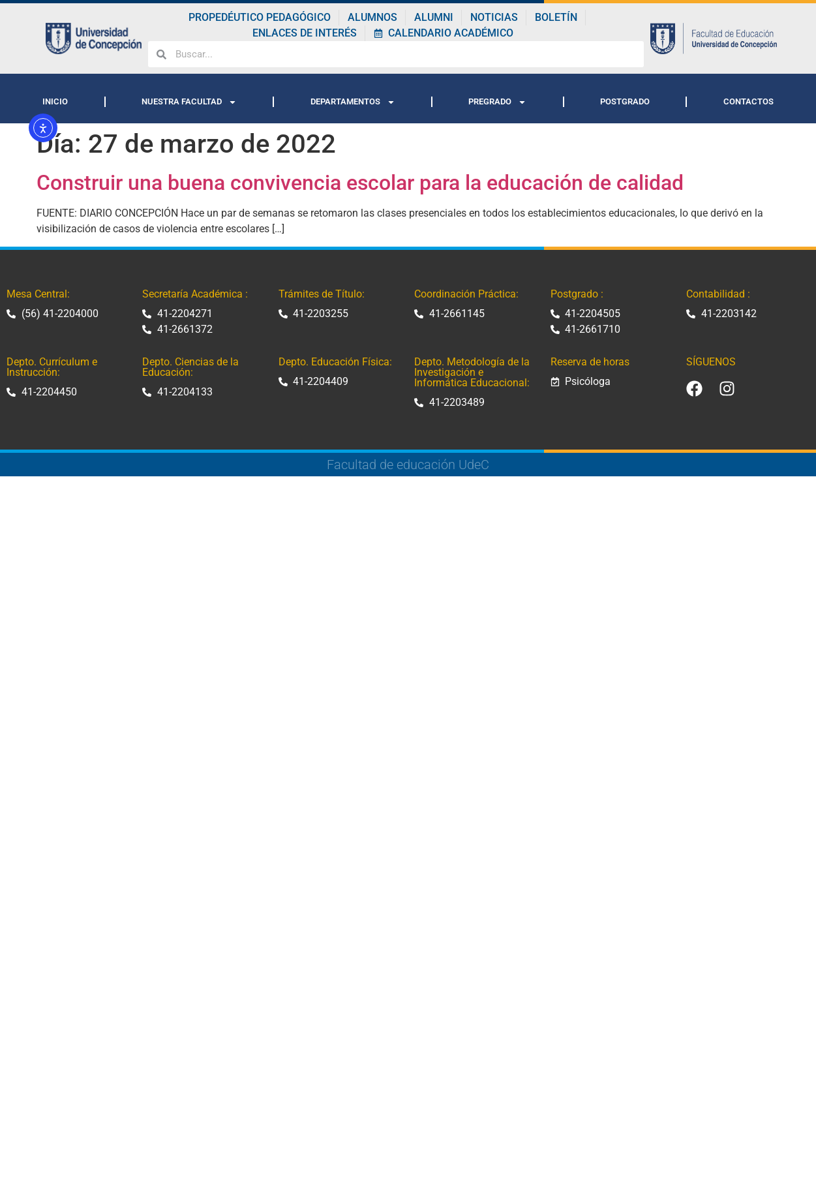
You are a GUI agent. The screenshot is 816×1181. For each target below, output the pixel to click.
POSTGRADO (625, 101)
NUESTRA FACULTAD (189, 102)
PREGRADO (497, 102)
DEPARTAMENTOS (352, 102)
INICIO (55, 101)
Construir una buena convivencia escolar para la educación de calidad (360, 182)
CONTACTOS (748, 101)
